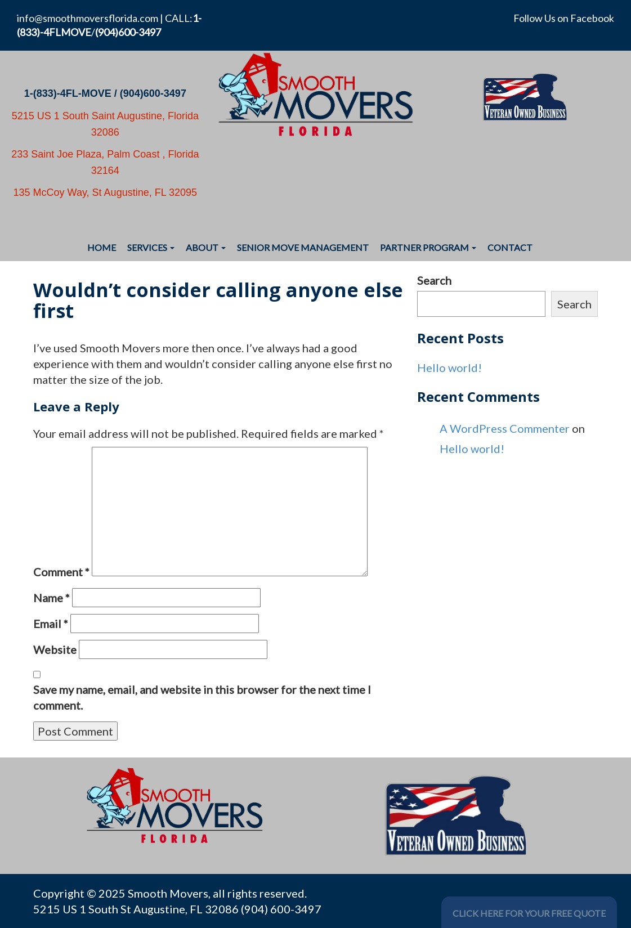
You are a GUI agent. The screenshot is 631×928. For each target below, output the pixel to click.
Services (150, 247)
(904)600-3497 (153, 93)
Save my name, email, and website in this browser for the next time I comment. (202, 697)
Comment (61, 572)
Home (101, 247)
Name (51, 597)
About (206, 247)
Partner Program (428, 247)
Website (55, 649)
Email (50, 623)
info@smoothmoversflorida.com (87, 18)
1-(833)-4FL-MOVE (67, 93)
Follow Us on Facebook (563, 18)
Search (434, 280)
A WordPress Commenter (505, 428)
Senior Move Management (303, 247)
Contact (509, 247)
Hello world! (449, 367)
